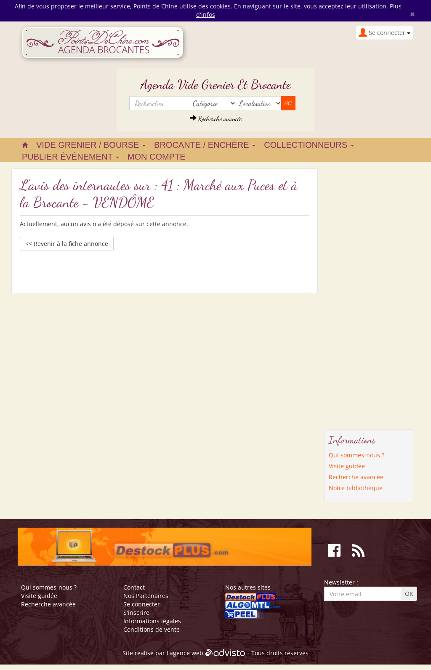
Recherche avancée (216, 119)
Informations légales (152, 621)
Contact (134, 587)
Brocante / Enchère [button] (204, 144)
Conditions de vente (151, 629)
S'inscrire (136, 613)
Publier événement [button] (70, 156)
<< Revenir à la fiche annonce (66, 244)
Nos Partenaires (145, 596)
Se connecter (141, 604)
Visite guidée (347, 466)
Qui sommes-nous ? (356, 455)
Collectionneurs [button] (309, 144)
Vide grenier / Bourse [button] (91, 144)
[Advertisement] (357, 294)
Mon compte (157, 156)
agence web (186, 653)
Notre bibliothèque (356, 488)
